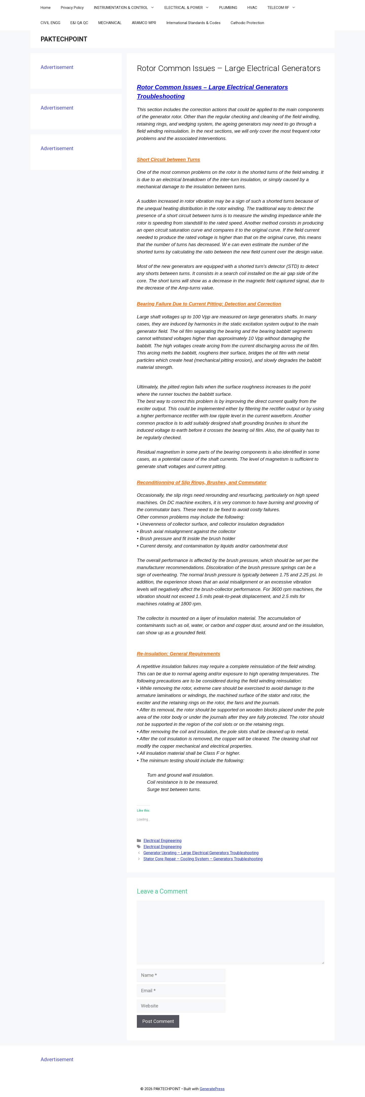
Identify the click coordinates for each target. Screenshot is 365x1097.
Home (46, 7)
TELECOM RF (284, 7)
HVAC (252, 7)
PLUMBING (228, 7)
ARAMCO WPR (144, 23)
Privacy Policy (72, 7)
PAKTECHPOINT (64, 39)
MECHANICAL (110, 23)
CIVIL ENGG (50, 23)
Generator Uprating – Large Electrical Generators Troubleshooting (201, 852)
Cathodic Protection (247, 23)
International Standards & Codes (193, 23)
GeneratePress (212, 1089)
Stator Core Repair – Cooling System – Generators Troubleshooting (203, 858)
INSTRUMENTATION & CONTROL (126, 7)
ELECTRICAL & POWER (189, 7)
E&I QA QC (79, 23)
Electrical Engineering (162, 840)
